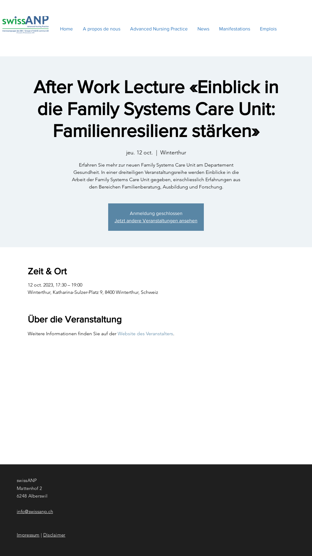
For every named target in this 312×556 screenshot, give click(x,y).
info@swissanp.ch (35, 511)
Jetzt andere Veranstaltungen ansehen (156, 220)
